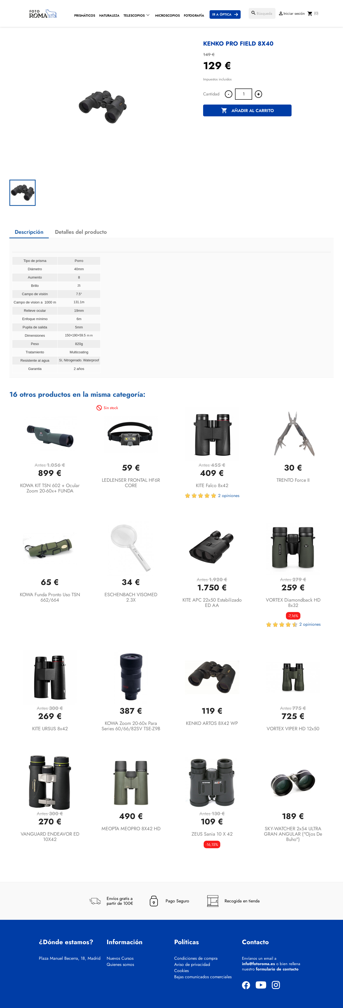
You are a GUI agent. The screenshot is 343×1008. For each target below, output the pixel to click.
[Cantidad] (243, 94)
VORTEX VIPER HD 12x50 (293, 728)
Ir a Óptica (222, 14)
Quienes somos (120, 964)
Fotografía (194, 15)
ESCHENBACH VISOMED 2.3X (131, 597)
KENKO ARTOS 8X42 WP (212, 723)
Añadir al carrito (247, 110)
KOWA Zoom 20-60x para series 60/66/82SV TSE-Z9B (131, 726)
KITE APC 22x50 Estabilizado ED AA (212, 602)
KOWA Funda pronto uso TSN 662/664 (50, 597)
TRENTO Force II (293, 480)
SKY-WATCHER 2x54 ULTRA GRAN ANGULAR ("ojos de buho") (293, 834)
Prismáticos (84, 15)
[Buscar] (262, 13)
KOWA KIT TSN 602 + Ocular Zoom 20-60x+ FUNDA (50, 488)
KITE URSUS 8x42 (50, 728)
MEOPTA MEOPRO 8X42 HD (131, 828)
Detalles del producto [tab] (81, 232)
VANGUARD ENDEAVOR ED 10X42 (50, 837)
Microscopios (167, 15)
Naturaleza (109, 15)
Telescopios (134, 15)
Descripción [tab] (29, 232)
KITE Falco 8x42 (212, 485)
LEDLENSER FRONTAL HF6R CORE (131, 483)
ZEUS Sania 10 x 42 (212, 834)
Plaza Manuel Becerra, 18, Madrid (69, 958)
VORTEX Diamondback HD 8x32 (293, 602)
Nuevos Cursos (120, 958)
